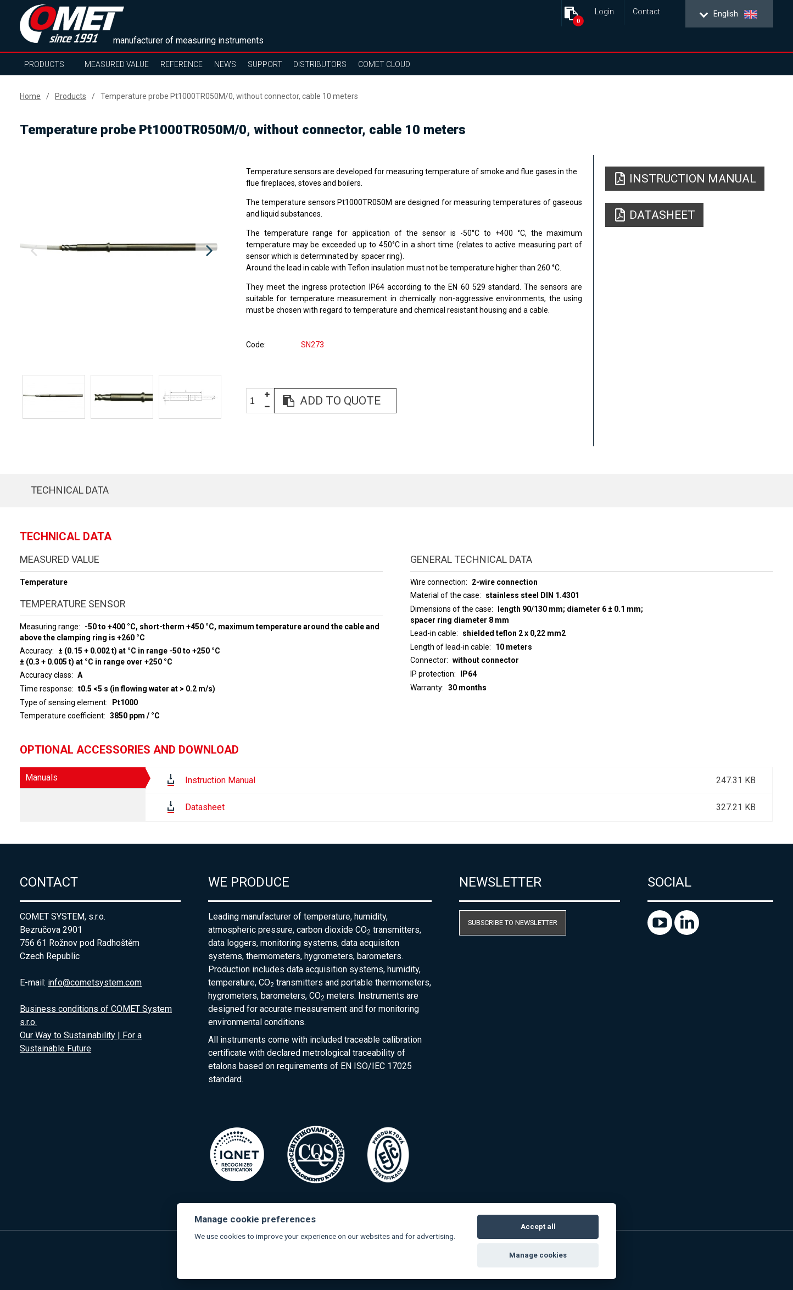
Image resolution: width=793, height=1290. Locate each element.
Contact (646, 11)
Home (30, 96)
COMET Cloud (384, 64)
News (225, 64)
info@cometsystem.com (95, 982)
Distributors (320, 64)
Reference (181, 64)
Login (604, 11)
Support (265, 64)
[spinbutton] (256, 401)
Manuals (41, 777)
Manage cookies (538, 1255)
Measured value (117, 64)
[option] (121, 251)
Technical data (70, 490)
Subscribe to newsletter (512, 922)
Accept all (538, 1226)
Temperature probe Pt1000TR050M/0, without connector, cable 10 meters (229, 96)
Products (44, 64)
